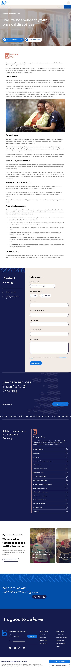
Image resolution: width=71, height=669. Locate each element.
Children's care (43, 643)
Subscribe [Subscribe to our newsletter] (32, 636)
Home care (42, 634)
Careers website (60, 634)
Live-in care (42, 637)
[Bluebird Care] (5, 4)
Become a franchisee (61, 637)
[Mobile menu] (68, 2)
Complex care (43, 640)
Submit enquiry (35, 363)
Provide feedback (60, 643)
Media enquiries (60, 640)
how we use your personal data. (19, 641)
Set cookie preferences (59, 665)
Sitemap (58, 646)
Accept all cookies (59, 661)
